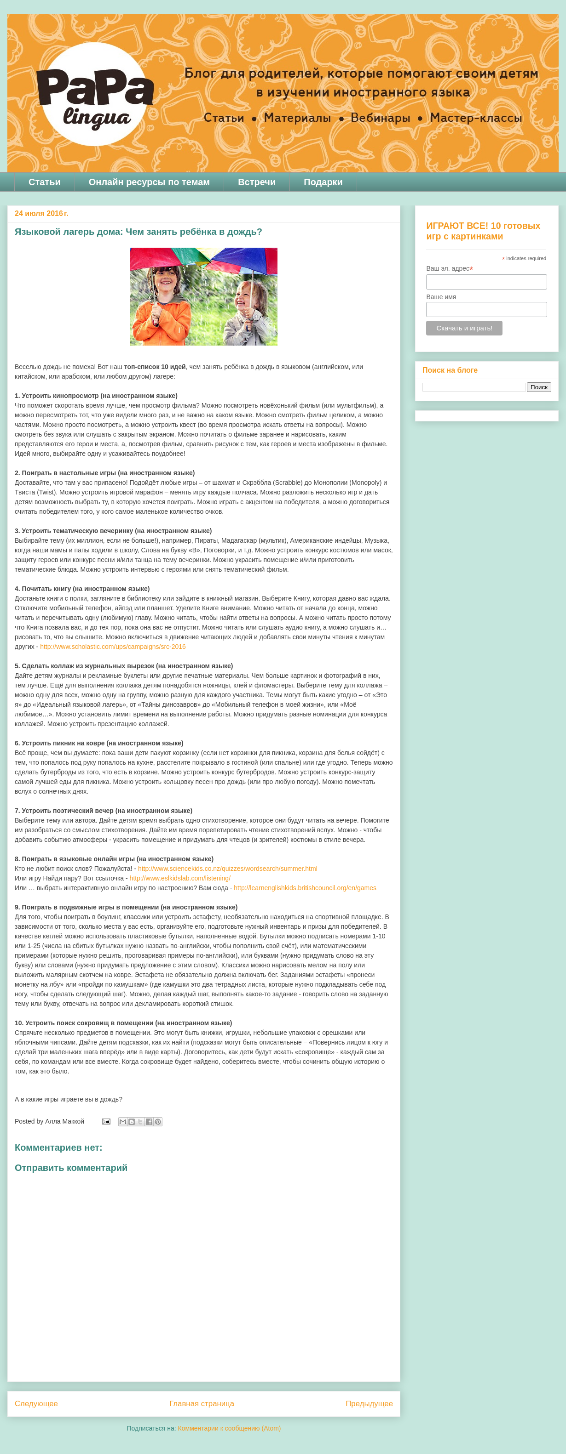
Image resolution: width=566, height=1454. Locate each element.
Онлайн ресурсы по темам (149, 182)
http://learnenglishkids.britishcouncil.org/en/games (305, 888)
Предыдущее (369, 1403)
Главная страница (201, 1403)
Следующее (36, 1403)
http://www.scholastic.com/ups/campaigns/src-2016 (113, 646)
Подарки (323, 182)
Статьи (45, 182)
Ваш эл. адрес (449, 268)
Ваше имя (441, 297)
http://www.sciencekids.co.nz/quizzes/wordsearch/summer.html (228, 868)
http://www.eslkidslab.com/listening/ (180, 878)
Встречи (257, 182)
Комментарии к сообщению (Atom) (229, 1428)
